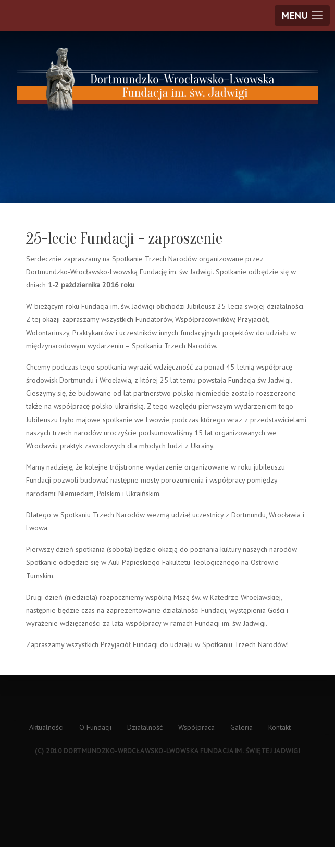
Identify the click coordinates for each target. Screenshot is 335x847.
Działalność (145, 727)
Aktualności (46, 727)
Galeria (241, 727)
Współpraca (196, 727)
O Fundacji (95, 727)
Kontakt (279, 727)
